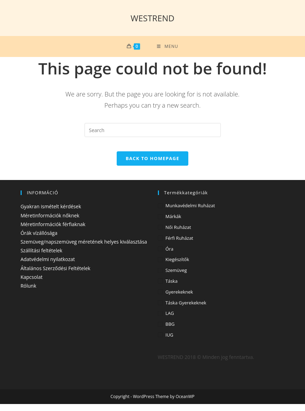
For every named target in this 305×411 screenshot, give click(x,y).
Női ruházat (178, 234)
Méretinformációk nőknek (50, 222)
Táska (172, 288)
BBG (170, 331)
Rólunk (28, 292)
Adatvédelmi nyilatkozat (48, 266)
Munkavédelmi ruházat (190, 212)
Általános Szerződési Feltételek (55, 275)
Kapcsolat (32, 284)
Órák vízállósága (39, 240)
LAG (170, 320)
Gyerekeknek (179, 299)
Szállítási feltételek (42, 257)
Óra (170, 256)
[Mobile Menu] (167, 46)
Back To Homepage (152, 165)
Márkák (173, 223)
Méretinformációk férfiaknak (53, 231)
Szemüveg (176, 277)
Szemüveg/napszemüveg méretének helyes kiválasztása (84, 248)
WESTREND (153, 18)
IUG (170, 342)
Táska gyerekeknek (186, 310)
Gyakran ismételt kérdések (51, 213)
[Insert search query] (153, 130)
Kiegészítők (177, 266)
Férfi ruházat (180, 245)
